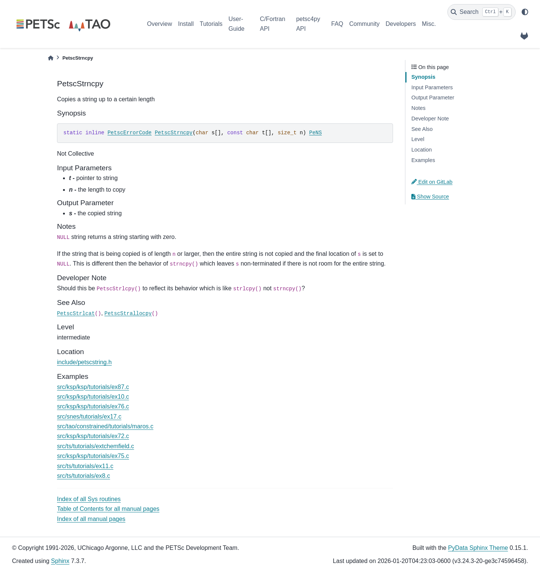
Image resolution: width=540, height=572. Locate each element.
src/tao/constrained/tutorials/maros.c (105, 426)
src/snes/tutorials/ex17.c (89, 416)
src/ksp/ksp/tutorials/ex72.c (93, 436)
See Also (422, 129)
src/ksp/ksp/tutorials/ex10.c (93, 396)
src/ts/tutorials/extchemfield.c (95, 446)
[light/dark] (525, 12)
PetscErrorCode (130, 133)
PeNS (315, 133)
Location (421, 150)
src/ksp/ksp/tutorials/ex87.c (93, 387)
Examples (423, 160)
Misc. (429, 24)
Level (417, 139)
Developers (401, 24)
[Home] (50, 58)
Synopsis (423, 77)
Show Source (430, 197)
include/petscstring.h (84, 362)
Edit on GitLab (432, 182)
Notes (418, 108)
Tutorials (211, 24)
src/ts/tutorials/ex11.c (85, 466)
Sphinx (60, 561)
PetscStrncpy (174, 133)
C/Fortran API (272, 24)
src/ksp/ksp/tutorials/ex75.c (93, 456)
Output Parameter (432, 98)
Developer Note (430, 119)
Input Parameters (432, 87)
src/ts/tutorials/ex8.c (83, 476)
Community (364, 24)
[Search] (481, 12)
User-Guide (236, 24)
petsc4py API (308, 24)
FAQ (337, 24)
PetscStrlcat (76, 314)
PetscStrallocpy (128, 314)
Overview (159, 24)
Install (186, 24)
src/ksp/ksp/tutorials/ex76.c (93, 406)
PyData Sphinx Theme (478, 548)
